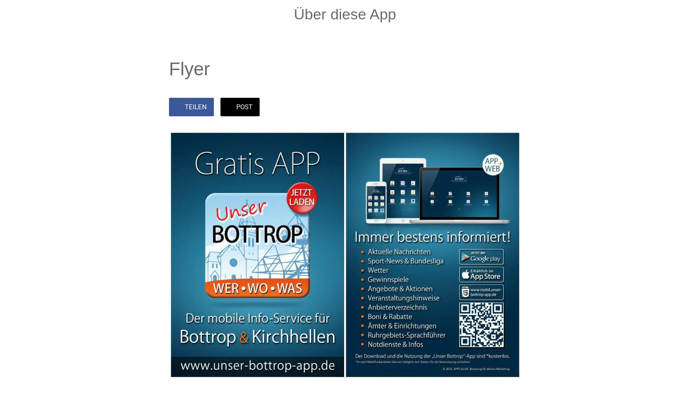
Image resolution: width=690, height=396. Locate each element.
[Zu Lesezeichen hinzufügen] (510, 107)
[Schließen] (17, 14)
